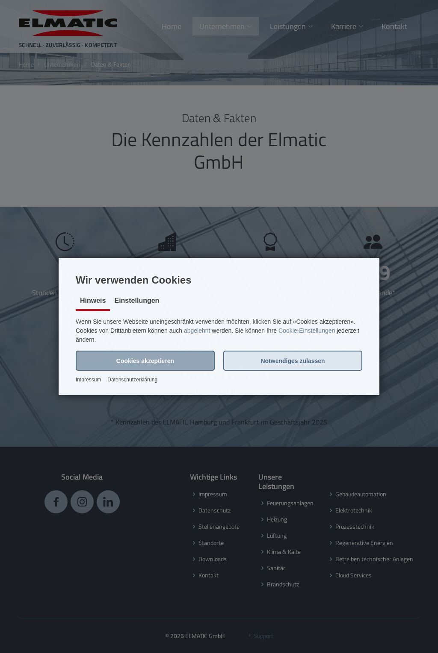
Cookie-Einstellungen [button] (306, 330)
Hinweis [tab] (93, 300)
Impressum (88, 380)
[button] (145, 361)
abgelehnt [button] (197, 330)
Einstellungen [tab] (136, 300)
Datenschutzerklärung (132, 380)
